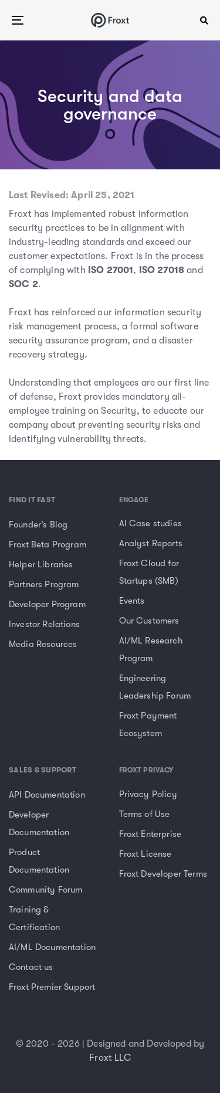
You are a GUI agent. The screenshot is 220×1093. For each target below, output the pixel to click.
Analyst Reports (150, 543)
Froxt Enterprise (150, 834)
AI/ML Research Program (150, 649)
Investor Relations (44, 624)
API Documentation (47, 794)
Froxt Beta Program (47, 544)
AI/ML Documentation (52, 947)
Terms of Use (144, 814)
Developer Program (47, 604)
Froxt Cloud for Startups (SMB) (149, 572)
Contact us (31, 967)
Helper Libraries (41, 564)
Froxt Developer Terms (163, 874)
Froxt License (145, 854)
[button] (204, 20)
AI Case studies (150, 523)
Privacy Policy (148, 794)
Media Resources (43, 644)
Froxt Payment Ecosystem (148, 724)
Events (132, 600)
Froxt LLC (109, 1058)
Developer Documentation (39, 823)
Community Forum (45, 889)
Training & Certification (34, 918)
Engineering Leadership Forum (155, 687)
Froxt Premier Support (52, 987)
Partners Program (44, 584)
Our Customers (149, 620)
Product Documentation (39, 861)
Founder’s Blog (38, 524)
